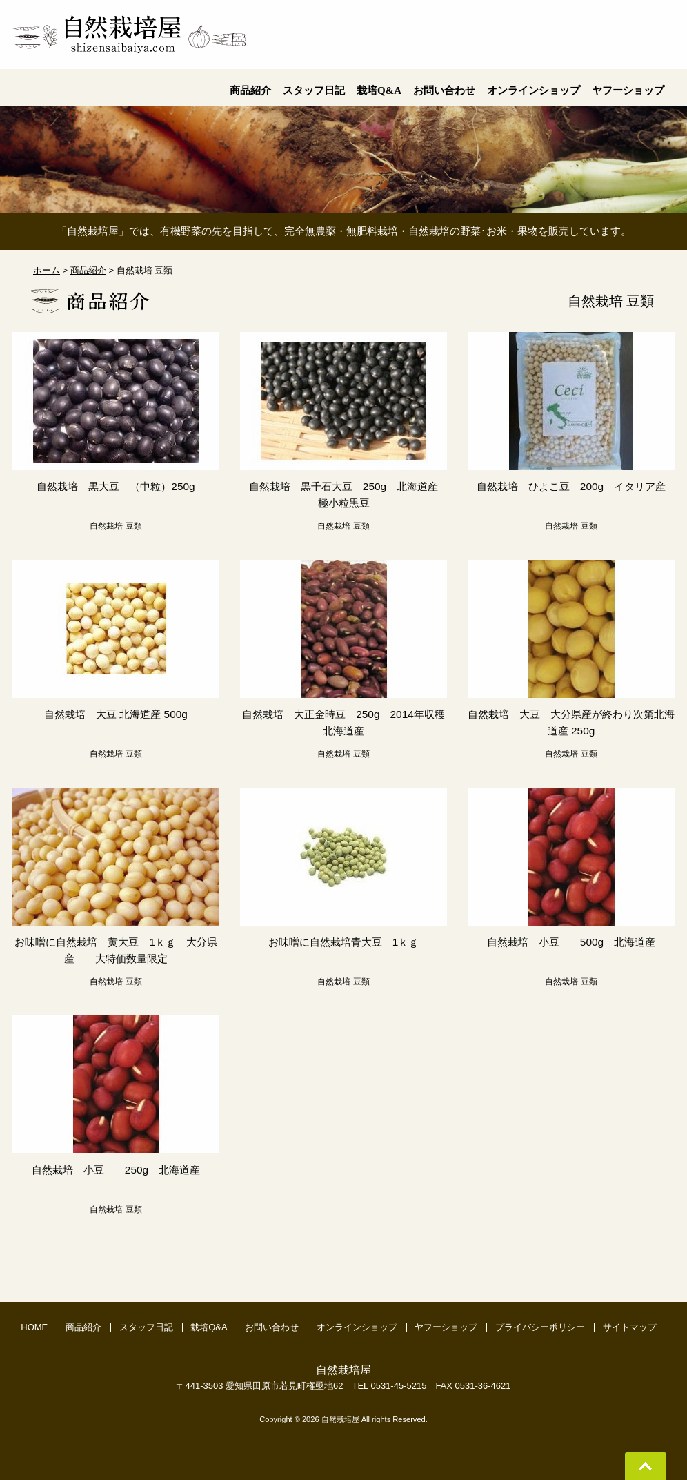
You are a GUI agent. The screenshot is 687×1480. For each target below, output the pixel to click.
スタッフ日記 (146, 1327)
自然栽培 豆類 (115, 526)
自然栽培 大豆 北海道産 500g (116, 714)
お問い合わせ (272, 1327)
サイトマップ (630, 1327)
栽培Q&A (208, 1327)
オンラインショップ (357, 1327)
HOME (34, 1327)
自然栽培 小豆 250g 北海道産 (116, 1170)
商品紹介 (83, 1327)
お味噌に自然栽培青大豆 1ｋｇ (343, 942)
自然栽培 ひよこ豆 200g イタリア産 (571, 486)
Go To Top (645, 1466)
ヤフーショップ (446, 1327)
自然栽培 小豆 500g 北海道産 (571, 942)
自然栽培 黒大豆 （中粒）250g (116, 486)
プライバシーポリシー (540, 1327)
